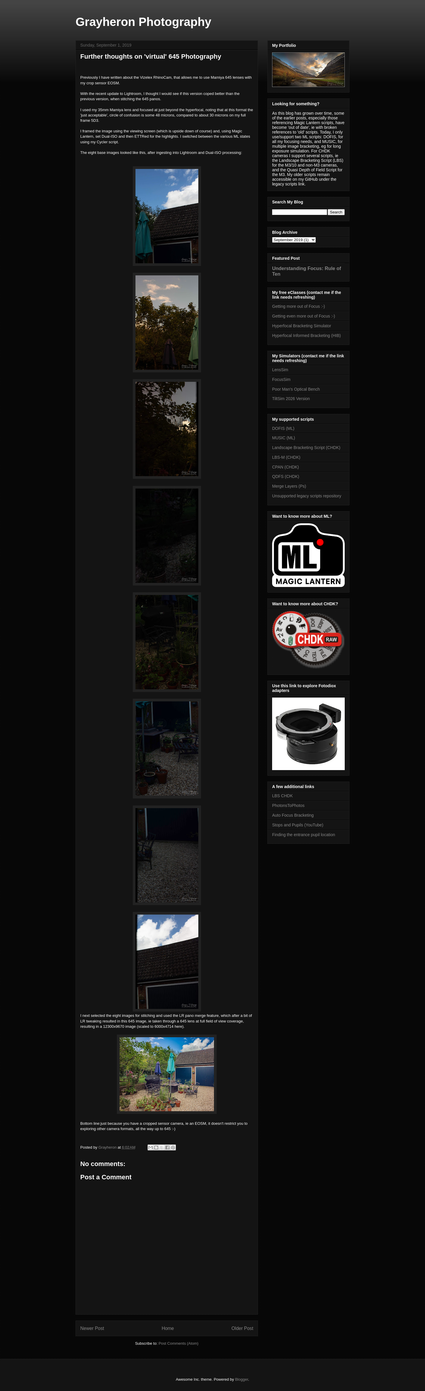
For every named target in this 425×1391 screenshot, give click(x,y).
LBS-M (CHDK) (286, 457)
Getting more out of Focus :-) (298, 306)
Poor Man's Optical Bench (296, 389)
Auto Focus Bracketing (293, 815)
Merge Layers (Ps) (289, 486)
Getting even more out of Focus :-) (303, 316)
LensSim (280, 369)
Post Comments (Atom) (178, 1343)
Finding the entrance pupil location (303, 834)
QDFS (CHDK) (285, 476)
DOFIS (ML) (283, 428)
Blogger (241, 1379)
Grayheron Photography (143, 21)
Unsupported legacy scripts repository (306, 496)
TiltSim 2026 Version (291, 398)
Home (168, 1328)
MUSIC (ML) (283, 437)
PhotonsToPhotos (288, 805)
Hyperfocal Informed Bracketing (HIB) (306, 335)
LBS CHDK (282, 795)
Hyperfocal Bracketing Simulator (301, 325)
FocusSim (281, 379)
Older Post (242, 1328)
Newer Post (92, 1328)
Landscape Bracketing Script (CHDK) (306, 447)
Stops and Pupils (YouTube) (297, 825)
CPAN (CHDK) (285, 467)
